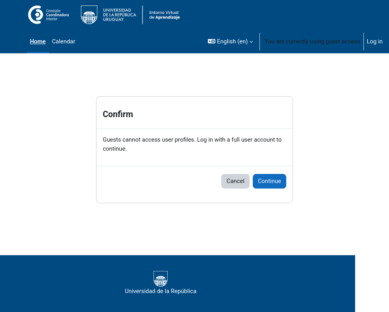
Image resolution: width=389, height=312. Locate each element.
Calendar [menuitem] (63, 41)
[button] (230, 41)
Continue (269, 181)
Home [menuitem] (38, 41)
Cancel (235, 181)
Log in (375, 41)
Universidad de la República (160, 283)
